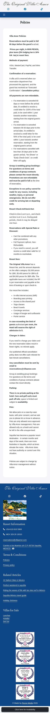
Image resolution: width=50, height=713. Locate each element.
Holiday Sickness (10, 600)
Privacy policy (9, 565)
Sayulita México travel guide (14, 595)
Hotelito (6, 618)
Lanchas (6, 616)
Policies (6, 560)
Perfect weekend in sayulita (14, 585)
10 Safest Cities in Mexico (14, 580)
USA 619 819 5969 (12, 529)
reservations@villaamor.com (15, 540)
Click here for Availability (25, 709)
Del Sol (6, 621)
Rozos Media (27, 703)
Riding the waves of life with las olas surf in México (24, 590)
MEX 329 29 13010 (12, 534)
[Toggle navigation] (4, 15)
